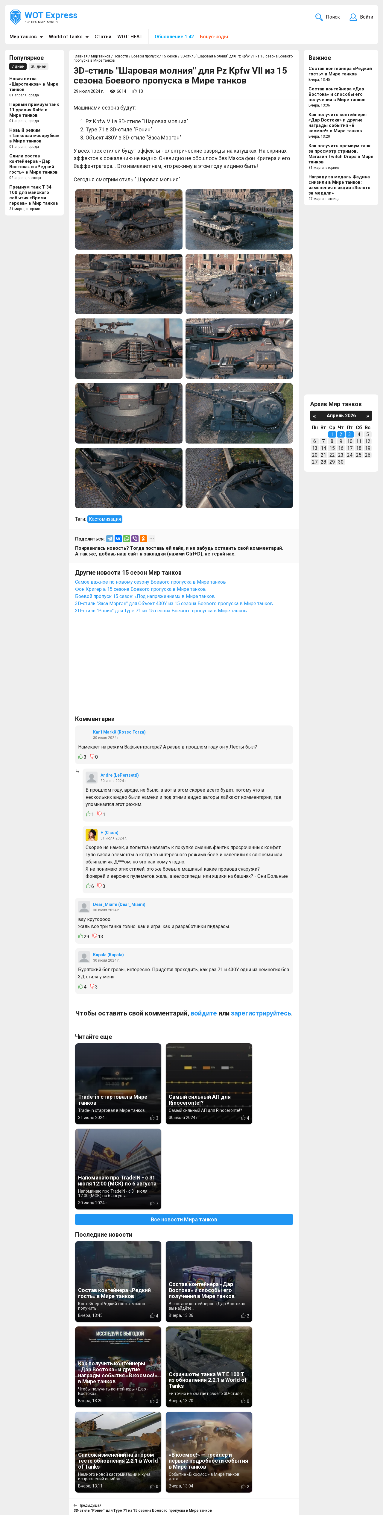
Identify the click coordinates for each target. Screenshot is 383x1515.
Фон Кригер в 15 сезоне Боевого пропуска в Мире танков (140, 589)
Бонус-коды (214, 37)
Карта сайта (359, 1474)
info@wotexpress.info (59, 1474)
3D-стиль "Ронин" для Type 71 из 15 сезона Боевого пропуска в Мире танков (161, 611)
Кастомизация (105, 519)
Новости (163, 1474)
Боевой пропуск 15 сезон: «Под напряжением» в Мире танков (145, 596)
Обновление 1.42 (174, 37)
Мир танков (23, 37)
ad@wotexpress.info (82, 1481)
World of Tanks (66, 37)
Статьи (103, 37)
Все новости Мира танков (184, 1134)
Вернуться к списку (184, 1351)
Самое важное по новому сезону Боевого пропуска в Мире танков (150, 582)
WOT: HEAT (129, 37)
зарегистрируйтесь (261, 1013)
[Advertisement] (184, 667)
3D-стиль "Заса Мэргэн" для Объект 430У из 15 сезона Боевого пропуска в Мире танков (174, 603)
